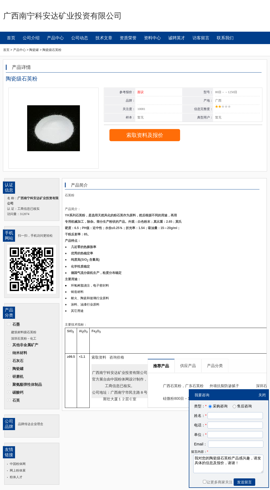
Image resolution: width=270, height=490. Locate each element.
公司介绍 (31, 38)
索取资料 (98, 357)
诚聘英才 (176, 38)
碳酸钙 (17, 392)
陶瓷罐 (17, 369)
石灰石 (17, 361)
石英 (16, 400)
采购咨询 (218, 406)
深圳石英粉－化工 (23, 338)
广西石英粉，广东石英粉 (183, 386)
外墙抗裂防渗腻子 (224, 386)
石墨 (16, 324)
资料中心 (152, 38)
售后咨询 (242, 406)
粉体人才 (16, 477)
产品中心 (55, 38)
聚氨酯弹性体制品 (27, 384)
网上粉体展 (18, 470)
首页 (11, 38)
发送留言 (244, 482)
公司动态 (79, 38)
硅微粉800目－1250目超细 (185, 398)
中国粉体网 (18, 464)
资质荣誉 (128, 38)
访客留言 (200, 38)
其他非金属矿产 (25, 345)
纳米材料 (19, 353)
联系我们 (225, 38)
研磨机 (17, 376)
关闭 (262, 395)
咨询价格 (116, 357)
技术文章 (103, 38)
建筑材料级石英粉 (23, 332)
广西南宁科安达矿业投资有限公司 (119, 372)
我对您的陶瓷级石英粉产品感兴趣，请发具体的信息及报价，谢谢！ (228, 464)
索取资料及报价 (144, 135)
